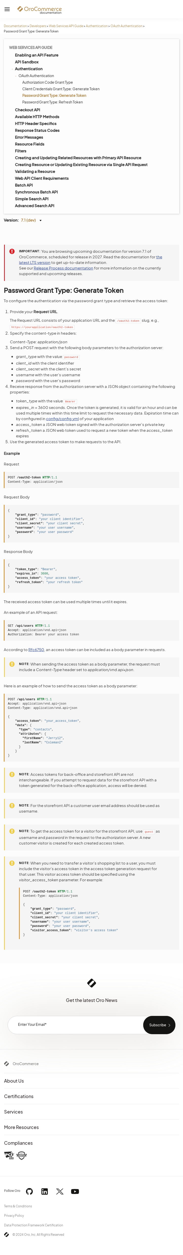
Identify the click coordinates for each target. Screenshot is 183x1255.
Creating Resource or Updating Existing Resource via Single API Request (81, 164)
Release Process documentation (63, 267)
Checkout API (27, 109)
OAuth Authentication (126, 26)
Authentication (97, 26)
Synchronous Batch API (36, 191)
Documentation (15, 26)
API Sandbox (27, 61)
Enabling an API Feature (36, 54)
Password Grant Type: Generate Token (54, 95)
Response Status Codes (37, 130)
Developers (38, 26)
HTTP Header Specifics (36, 123)
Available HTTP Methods (37, 116)
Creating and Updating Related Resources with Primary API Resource (78, 157)
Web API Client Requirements (42, 178)
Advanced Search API (34, 205)
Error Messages (29, 137)
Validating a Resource (35, 171)
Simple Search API (31, 198)
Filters (20, 150)
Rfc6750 (36, 649)
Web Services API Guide (66, 26)
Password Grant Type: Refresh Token (52, 102)
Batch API (24, 185)
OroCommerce (26, 1063)
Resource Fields (29, 143)
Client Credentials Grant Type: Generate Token (61, 88)
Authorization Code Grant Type (47, 82)
